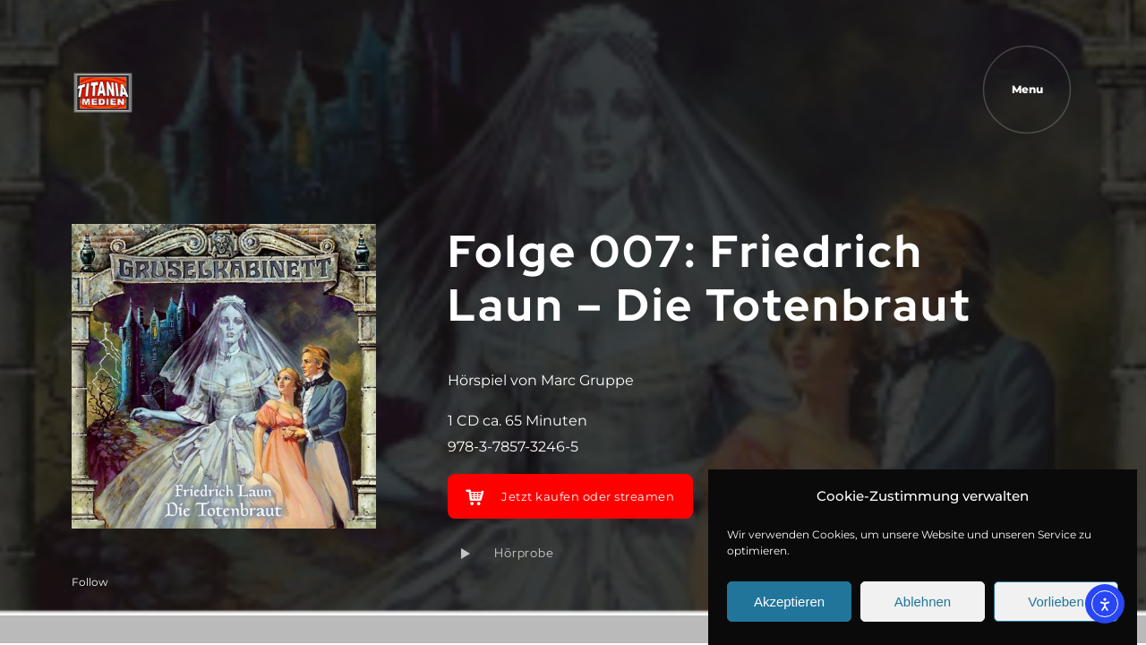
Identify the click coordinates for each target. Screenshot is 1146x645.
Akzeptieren (789, 602)
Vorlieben (1056, 602)
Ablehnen (922, 602)
